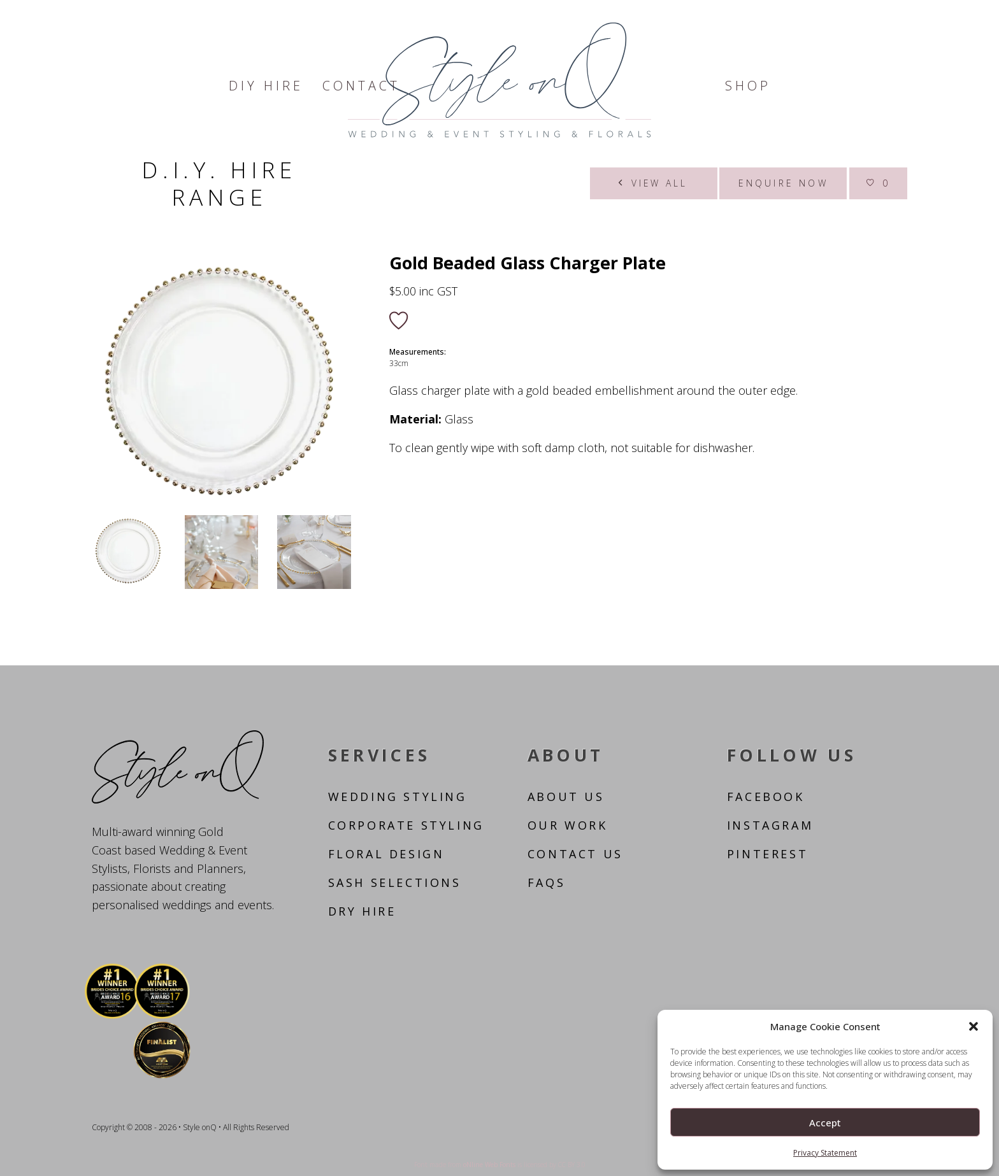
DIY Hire (266, 85)
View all (654, 183)
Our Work (568, 825)
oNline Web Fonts (489, 1164)
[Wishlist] (878, 183)
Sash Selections (394, 882)
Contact (361, 85)
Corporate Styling (406, 825)
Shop (748, 85)
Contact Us (575, 853)
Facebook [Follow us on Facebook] (766, 796)
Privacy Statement (825, 1152)
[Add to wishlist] (398, 321)
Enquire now (783, 183)
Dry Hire (362, 911)
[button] (973, 1026)
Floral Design (386, 853)
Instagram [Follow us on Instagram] (770, 825)
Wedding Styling (397, 796)
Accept (825, 1122)
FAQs (546, 882)
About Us (566, 796)
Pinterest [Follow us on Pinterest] (767, 853)
